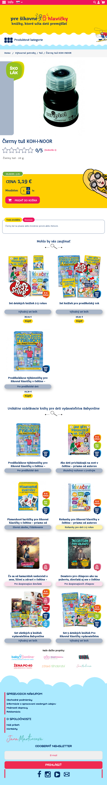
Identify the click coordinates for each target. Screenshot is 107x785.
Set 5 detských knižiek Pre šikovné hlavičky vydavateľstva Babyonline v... (79, 635)
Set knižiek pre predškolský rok (79, 303)
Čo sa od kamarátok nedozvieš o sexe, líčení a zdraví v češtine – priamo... (28, 578)
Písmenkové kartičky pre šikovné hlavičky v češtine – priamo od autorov (27, 521)
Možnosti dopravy (17, 707)
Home (7, 53)
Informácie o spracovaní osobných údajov (31, 703)
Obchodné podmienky (19, 700)
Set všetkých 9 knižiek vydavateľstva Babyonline (28, 635)
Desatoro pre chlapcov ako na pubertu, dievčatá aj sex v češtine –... (79, 578)
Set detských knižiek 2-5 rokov (28, 303)
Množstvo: (11, 190)
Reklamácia (13, 711)
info (7, 2)
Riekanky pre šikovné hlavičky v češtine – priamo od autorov (79, 521)
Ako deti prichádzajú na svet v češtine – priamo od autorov (79, 464)
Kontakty (12, 728)
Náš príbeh (13, 725)
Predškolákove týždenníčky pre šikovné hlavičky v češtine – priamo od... (27, 380)
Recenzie (29, 220)
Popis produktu (13, 220)
